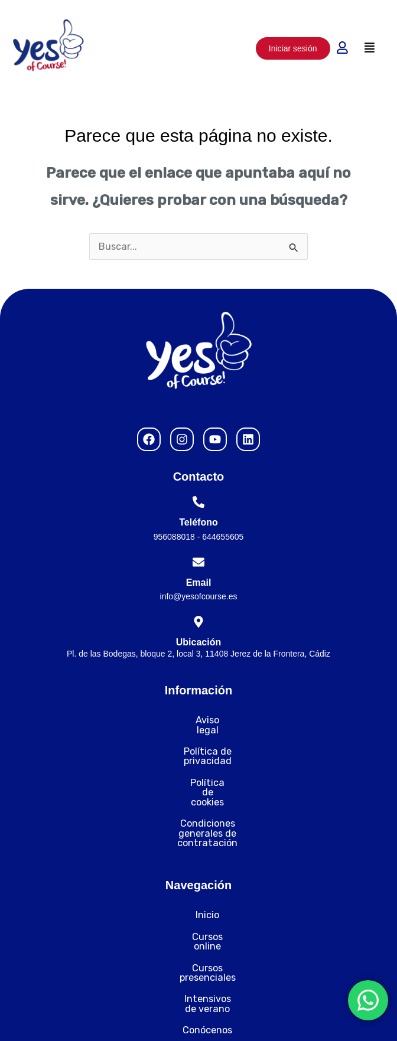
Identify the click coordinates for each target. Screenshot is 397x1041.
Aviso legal (199, 720)
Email (198, 582)
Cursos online (198, 878)
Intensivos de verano (199, 921)
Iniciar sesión (293, 48)
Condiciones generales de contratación (199, 784)
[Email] (198, 562)
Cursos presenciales (198, 900)
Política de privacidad (198, 742)
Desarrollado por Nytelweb (301, 1017)
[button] (369, 48)
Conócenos (198, 943)
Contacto (198, 964)
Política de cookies (198, 763)
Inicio (198, 857)
